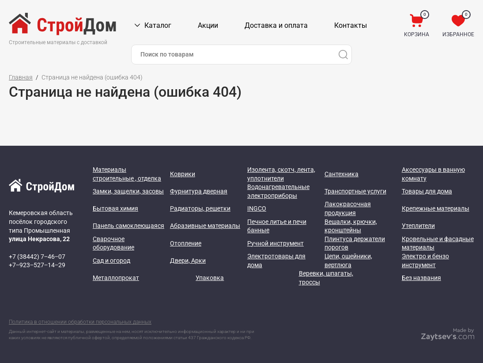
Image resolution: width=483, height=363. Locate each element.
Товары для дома (427, 191)
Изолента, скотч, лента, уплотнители (281, 174)
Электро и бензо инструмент (425, 260)
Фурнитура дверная (198, 191)
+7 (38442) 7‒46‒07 (37, 256)
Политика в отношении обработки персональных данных (80, 322)
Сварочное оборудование (113, 243)
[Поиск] (343, 54)
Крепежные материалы (435, 208)
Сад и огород (111, 260)
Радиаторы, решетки (200, 208)
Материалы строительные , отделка (127, 174)
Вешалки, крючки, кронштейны (351, 226)
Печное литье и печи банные (276, 226)
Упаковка (210, 277)
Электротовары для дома (276, 260)
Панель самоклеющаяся (128, 225)
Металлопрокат (116, 277)
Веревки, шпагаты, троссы (326, 278)
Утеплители (418, 225)
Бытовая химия (115, 208)
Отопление (185, 243)
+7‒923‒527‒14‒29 (37, 264)
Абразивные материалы (205, 225)
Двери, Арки (188, 260)
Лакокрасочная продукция (348, 208)
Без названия (421, 277)
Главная (21, 77)
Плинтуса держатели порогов (355, 243)
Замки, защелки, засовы (128, 191)
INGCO (256, 208)
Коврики (182, 174)
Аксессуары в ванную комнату (433, 174)
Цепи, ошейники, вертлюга (348, 260)
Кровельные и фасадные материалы (438, 243)
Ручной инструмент (275, 243)
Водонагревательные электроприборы (278, 191)
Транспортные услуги (355, 191)
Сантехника (341, 174)
